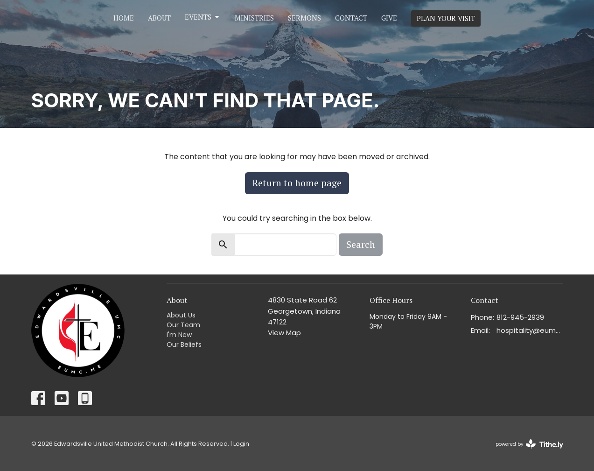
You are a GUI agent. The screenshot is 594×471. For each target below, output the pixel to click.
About (159, 17)
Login (241, 443)
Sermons (304, 17)
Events (203, 17)
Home (123, 17)
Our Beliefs (184, 344)
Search (360, 244)
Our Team (183, 325)
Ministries (254, 17)
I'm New (179, 334)
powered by (529, 444)
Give (389, 17)
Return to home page (297, 182)
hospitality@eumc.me (529, 330)
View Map (284, 332)
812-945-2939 (520, 317)
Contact (351, 17)
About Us (181, 315)
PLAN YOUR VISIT (446, 18)
